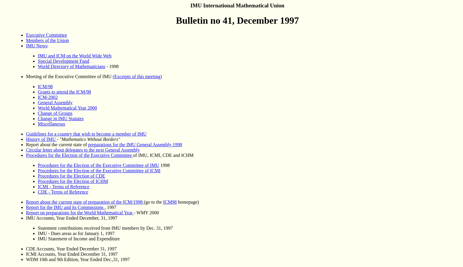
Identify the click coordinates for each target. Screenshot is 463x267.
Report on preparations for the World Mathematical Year (80, 212)
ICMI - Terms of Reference (63, 186)
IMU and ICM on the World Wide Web (75, 55)
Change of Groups (55, 113)
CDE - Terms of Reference (63, 191)
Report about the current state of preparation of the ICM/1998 (85, 202)
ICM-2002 (48, 97)
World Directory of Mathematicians (71, 66)
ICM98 (170, 202)
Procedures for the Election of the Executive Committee (79, 155)
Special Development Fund (63, 61)
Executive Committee (46, 35)
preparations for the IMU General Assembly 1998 (135, 144)
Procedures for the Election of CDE (71, 175)
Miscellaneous (51, 123)
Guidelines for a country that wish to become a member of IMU (86, 133)
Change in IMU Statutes (61, 118)
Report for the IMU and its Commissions (65, 207)
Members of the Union (47, 40)
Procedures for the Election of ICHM (73, 181)
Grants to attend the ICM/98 (64, 91)
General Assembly (55, 102)
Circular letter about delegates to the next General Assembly (83, 149)
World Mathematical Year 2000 (67, 107)
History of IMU (41, 139)
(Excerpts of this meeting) (137, 76)
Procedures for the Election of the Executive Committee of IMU (98, 165)
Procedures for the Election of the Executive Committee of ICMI (99, 170)
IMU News (36, 45)
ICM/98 (45, 86)
